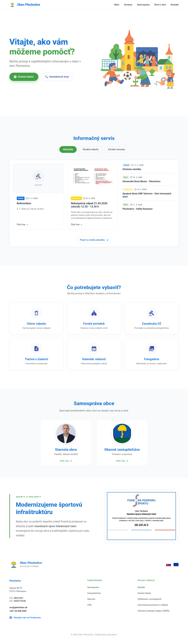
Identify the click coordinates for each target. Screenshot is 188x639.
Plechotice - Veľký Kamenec (137, 208)
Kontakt (175, 4)
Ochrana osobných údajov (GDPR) (153, 611)
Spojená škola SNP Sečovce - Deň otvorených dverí (146, 195)
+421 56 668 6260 (18, 611)
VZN (89, 605)
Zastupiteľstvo (94, 593)
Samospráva (143, 4)
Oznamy (128, 4)
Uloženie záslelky (131, 169)
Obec (116, 4)
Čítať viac (22, 224)
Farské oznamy (116, 149)
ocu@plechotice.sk (18, 607)
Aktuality (68, 149)
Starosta (91, 599)
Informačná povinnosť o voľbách (153, 605)
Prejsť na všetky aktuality (94, 240)
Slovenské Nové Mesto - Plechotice (141, 181)
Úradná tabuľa (24, 76)
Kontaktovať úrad (57, 76)
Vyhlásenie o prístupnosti (149, 599)
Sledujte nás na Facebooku (25, 617)
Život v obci (160, 4)
